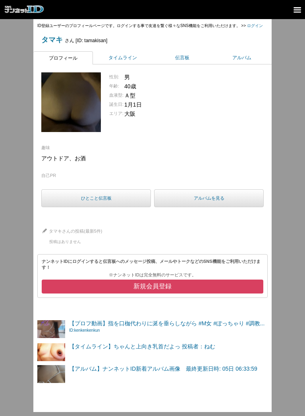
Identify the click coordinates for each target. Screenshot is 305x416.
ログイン (255, 25)
